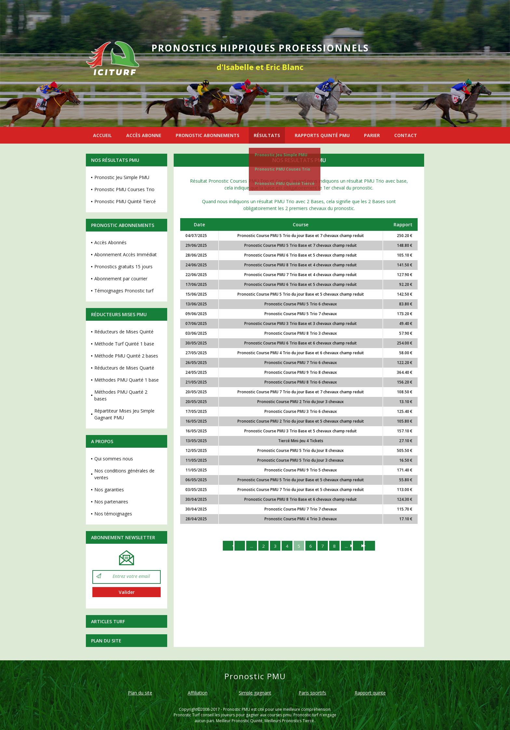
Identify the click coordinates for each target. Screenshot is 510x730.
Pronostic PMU (236, 709)
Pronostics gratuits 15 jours (123, 266)
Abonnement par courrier (120, 278)
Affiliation (198, 693)
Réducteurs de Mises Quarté (124, 368)
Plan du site (106, 641)
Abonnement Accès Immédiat (125, 254)
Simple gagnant (255, 693)
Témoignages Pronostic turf (124, 291)
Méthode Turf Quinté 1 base (124, 344)
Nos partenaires (111, 501)
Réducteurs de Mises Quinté (124, 332)
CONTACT (405, 135)
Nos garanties (109, 489)
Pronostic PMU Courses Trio (124, 189)
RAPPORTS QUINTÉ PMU (322, 135)
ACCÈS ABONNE (143, 135)
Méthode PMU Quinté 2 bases (126, 356)
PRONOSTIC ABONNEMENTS (207, 135)
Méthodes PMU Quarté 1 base (126, 380)
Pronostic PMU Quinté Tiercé (285, 183)
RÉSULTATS (267, 135)
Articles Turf (108, 621)
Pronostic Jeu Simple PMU (281, 155)
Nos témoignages (113, 514)
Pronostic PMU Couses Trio (282, 169)
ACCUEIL (102, 135)
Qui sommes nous (113, 459)
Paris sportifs (312, 693)
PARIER (372, 135)
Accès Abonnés (110, 242)
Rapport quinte (370, 693)
